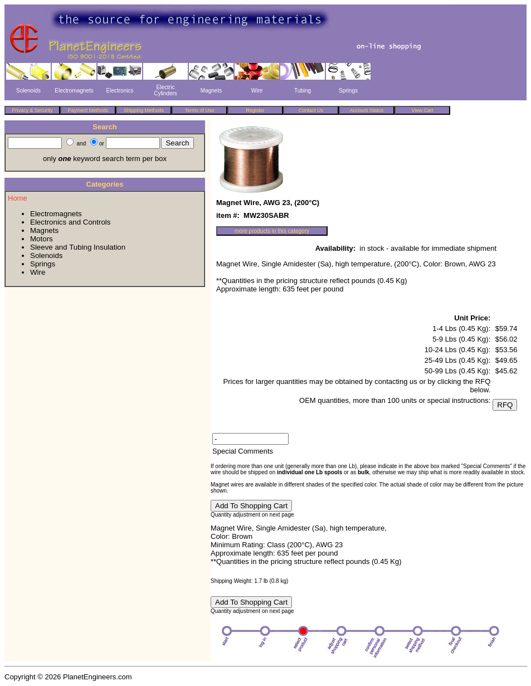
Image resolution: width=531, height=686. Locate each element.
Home (17, 198)
